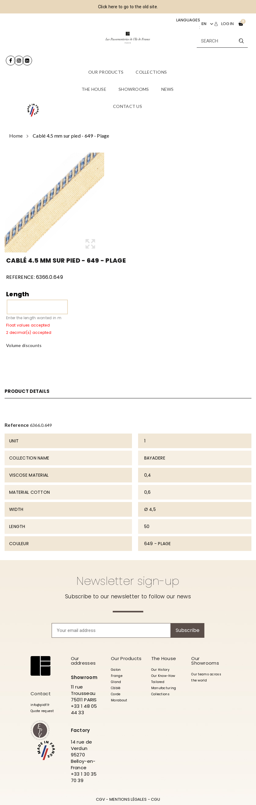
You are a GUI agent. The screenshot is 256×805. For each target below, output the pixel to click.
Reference (17, 425)
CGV (100, 799)
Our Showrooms (205, 660)
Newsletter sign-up (127, 581)
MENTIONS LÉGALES (128, 799)
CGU (155, 799)
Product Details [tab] (28, 391)
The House (163, 658)
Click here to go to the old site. (128, 6)
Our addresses (83, 660)
